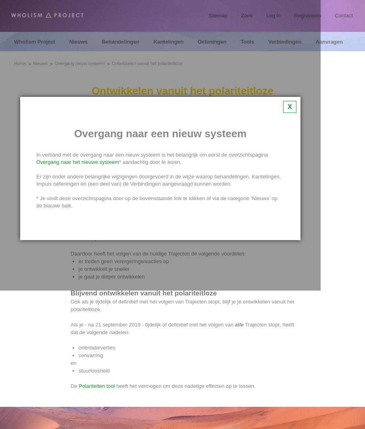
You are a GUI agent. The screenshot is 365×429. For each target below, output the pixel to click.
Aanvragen (329, 42)
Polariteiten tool (97, 386)
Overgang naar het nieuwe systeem (77, 162)
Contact (344, 16)
